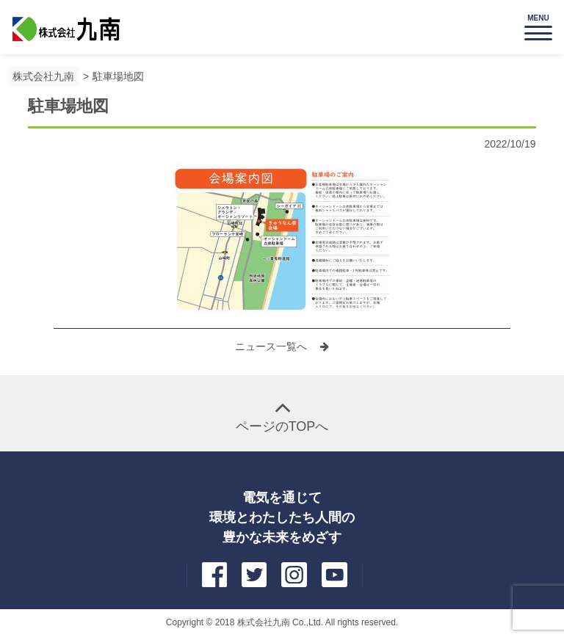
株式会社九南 (43, 76)
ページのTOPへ (282, 426)
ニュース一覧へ (272, 346)
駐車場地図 (118, 76)
